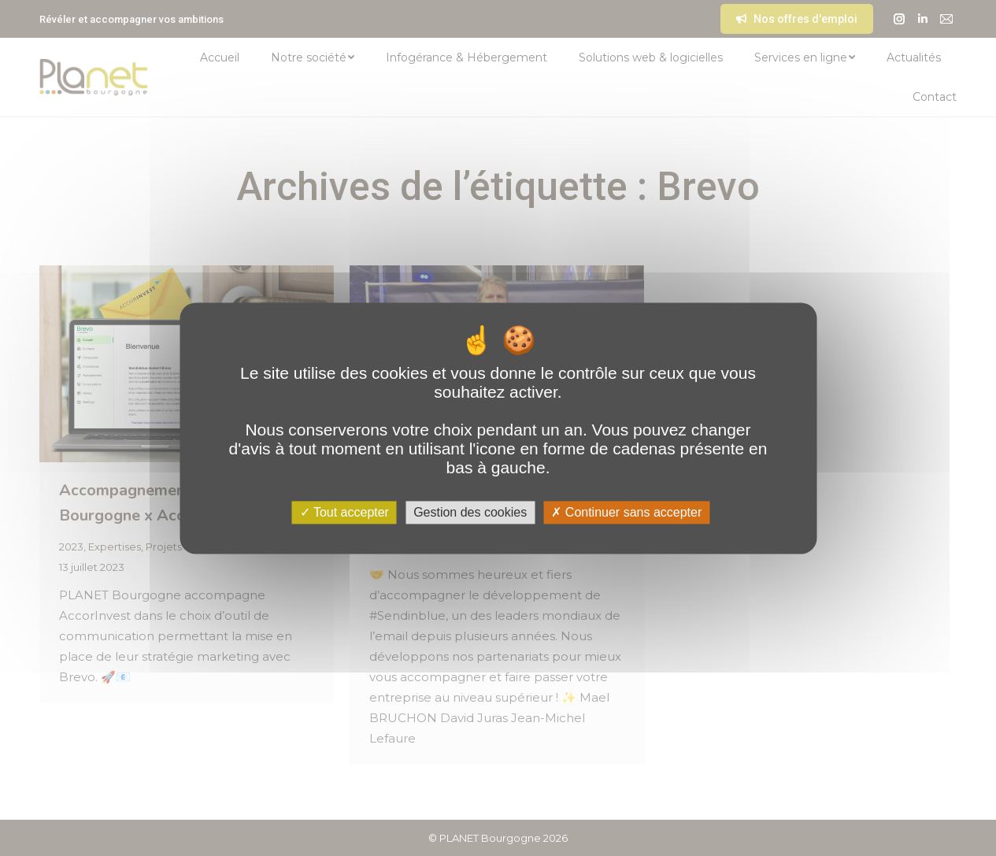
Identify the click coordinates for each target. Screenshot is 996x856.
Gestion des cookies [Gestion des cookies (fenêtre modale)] (470, 512)
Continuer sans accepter (626, 512)
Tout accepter (344, 512)
